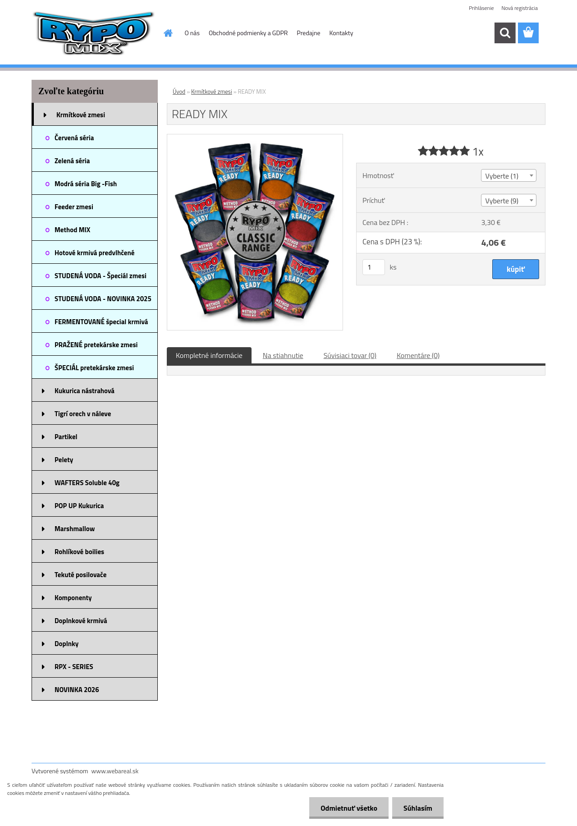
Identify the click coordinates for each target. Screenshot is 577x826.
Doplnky (66, 643)
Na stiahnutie (283, 355)
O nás (192, 32)
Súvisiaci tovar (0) (350, 355)
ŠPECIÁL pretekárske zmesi (94, 368)
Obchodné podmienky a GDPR (248, 32)
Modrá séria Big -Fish (86, 184)
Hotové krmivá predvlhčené (94, 253)
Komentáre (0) (418, 355)
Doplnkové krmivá (81, 620)
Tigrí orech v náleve (83, 413)
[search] (505, 33)
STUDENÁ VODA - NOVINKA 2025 (103, 299)
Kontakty (341, 32)
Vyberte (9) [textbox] (501, 200)
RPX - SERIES (74, 666)
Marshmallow (75, 528)
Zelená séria (72, 161)
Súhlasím (417, 808)
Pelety (64, 459)
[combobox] (508, 175)
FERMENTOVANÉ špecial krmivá (101, 322)
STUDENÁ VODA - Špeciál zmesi (101, 276)
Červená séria (74, 138)
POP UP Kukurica (79, 505)
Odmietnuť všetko (349, 808)
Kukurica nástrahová (84, 390)
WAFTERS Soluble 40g (87, 482)
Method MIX (72, 230)
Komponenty (73, 597)
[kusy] (373, 267)
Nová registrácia (519, 8)
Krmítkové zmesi (80, 115)
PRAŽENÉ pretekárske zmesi (96, 345)
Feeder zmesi (74, 207)
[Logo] (94, 33)
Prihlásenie (481, 8)
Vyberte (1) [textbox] (501, 175)
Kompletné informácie (209, 355)
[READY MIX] (255, 138)
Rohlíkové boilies (79, 551)
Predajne (308, 32)
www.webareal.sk (115, 771)
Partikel (66, 436)
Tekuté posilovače (80, 574)
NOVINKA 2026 (77, 689)
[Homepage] (167, 33)
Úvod (179, 91)
